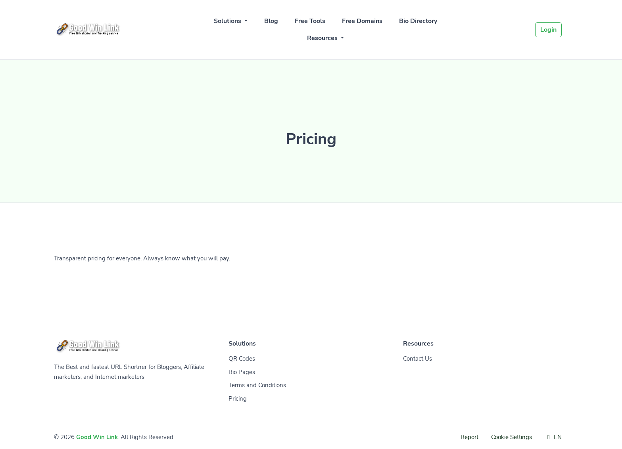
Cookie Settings (511, 437)
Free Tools (310, 21)
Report (469, 437)
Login (548, 29)
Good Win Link (97, 437)
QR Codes (241, 359)
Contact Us (417, 359)
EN (553, 437)
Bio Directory (418, 21)
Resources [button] (323, 38)
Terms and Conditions (257, 385)
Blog (271, 21)
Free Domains (362, 21)
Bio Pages (241, 372)
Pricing (237, 399)
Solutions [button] (228, 21)
